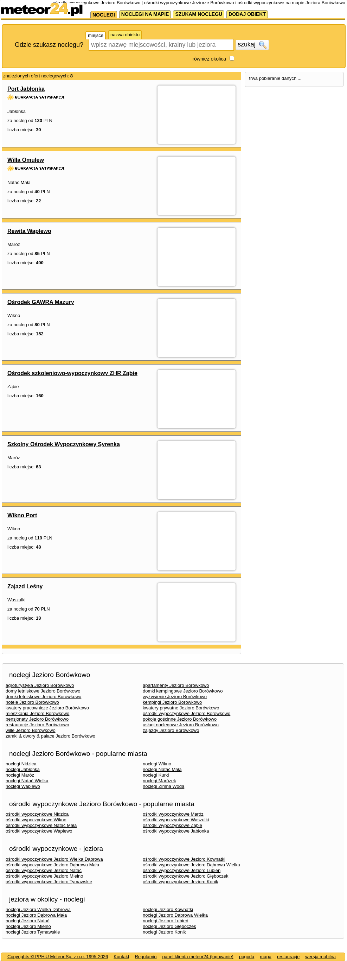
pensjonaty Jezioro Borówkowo (37, 719)
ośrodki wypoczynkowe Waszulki (176, 819)
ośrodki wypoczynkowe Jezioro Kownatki (184, 859)
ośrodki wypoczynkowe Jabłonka (176, 831)
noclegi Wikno (157, 763)
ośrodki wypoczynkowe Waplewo (39, 831)
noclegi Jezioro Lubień (165, 920)
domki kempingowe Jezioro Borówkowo (183, 691)
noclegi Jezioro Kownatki (168, 909)
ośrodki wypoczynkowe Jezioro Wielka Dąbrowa (54, 859)
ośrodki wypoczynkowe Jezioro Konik (180, 881)
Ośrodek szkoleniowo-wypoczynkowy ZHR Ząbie (72, 373)
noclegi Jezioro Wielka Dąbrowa (38, 909)
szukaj (252, 45)
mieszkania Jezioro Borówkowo (37, 713)
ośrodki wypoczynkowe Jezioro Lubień (181, 870)
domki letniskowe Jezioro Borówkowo (43, 696)
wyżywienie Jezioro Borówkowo (175, 696)
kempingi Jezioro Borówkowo (172, 702)
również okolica (209, 59)
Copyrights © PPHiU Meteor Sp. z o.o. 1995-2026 (57, 956)
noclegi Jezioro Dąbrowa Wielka (175, 915)
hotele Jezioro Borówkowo (32, 702)
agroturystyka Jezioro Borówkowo (40, 685)
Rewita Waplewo (29, 231)
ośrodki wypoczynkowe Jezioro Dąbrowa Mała (52, 864)
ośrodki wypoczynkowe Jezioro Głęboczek (186, 876)
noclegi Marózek (159, 780)
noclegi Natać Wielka (27, 780)
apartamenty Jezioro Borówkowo (176, 685)
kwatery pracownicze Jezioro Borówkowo (47, 707)
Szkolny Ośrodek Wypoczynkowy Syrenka (63, 444)
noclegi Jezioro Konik (164, 932)
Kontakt (121, 956)
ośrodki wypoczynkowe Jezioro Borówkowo (186, 713)
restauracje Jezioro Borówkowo (37, 724)
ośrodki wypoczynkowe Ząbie (172, 825)
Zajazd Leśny (25, 586)
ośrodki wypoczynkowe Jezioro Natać (44, 870)
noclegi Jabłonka (23, 769)
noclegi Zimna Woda (163, 786)
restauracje (288, 956)
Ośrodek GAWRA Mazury (40, 302)
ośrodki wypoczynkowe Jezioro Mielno (44, 876)
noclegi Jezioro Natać (27, 920)
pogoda (246, 956)
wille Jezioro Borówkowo (31, 730)
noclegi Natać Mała (162, 769)
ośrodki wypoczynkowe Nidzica (37, 814)
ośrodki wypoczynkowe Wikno (36, 819)
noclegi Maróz (20, 775)
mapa (265, 956)
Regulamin (145, 956)
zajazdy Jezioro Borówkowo (171, 730)
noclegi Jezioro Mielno (28, 926)
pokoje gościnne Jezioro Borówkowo (180, 719)
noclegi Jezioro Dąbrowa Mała (36, 915)
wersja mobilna (320, 956)
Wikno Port (22, 515)
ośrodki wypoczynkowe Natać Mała (41, 825)
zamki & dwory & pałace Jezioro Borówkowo (50, 736)
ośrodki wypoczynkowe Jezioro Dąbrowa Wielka (191, 864)
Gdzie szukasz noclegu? (49, 44)
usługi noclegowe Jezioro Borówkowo (181, 724)
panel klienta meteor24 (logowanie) (197, 956)
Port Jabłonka (26, 89)
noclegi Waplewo (23, 786)
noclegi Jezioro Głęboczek (169, 926)
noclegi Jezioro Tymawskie (33, 932)
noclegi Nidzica (21, 763)
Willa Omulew (25, 160)
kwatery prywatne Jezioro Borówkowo (181, 707)
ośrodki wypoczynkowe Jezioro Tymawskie (49, 881)
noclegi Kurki (156, 775)
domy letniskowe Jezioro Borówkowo (43, 691)
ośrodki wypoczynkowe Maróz (173, 814)
